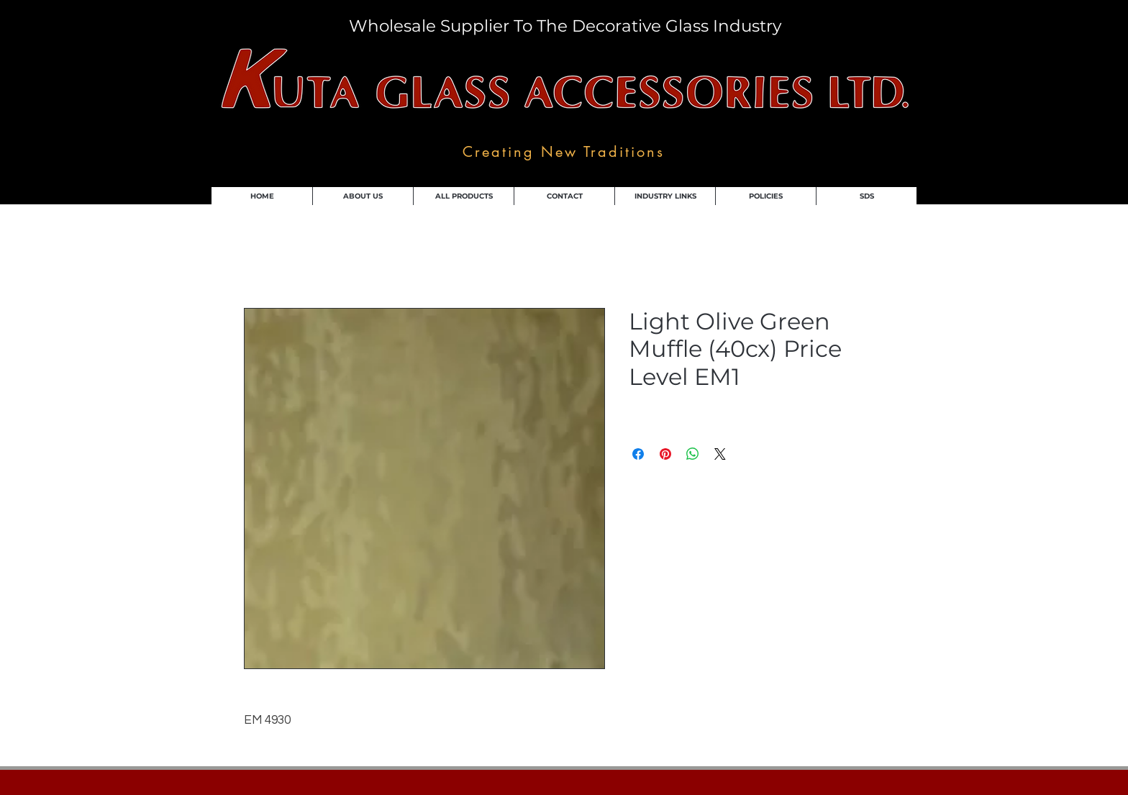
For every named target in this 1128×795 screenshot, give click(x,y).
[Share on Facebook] (638, 454)
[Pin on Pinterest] (665, 454)
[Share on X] (720, 454)
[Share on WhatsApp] (692, 454)
